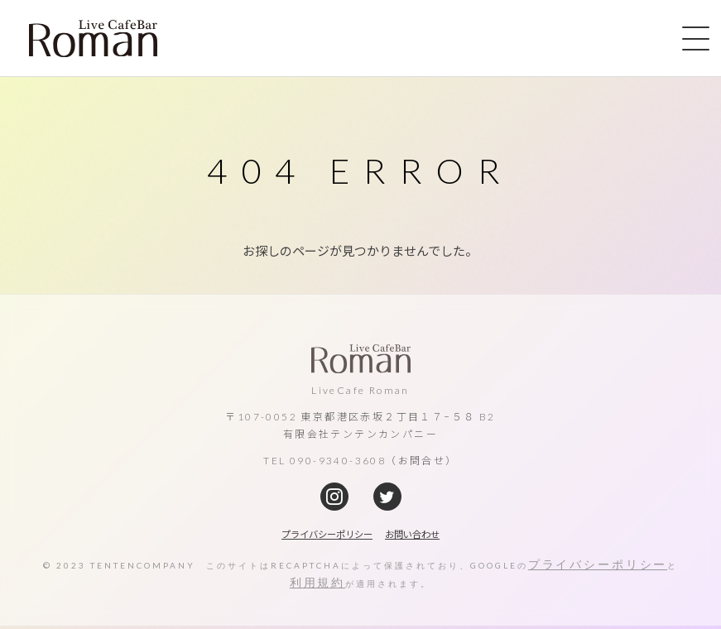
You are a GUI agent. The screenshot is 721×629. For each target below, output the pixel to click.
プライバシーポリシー (603, 565)
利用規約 (323, 585)
